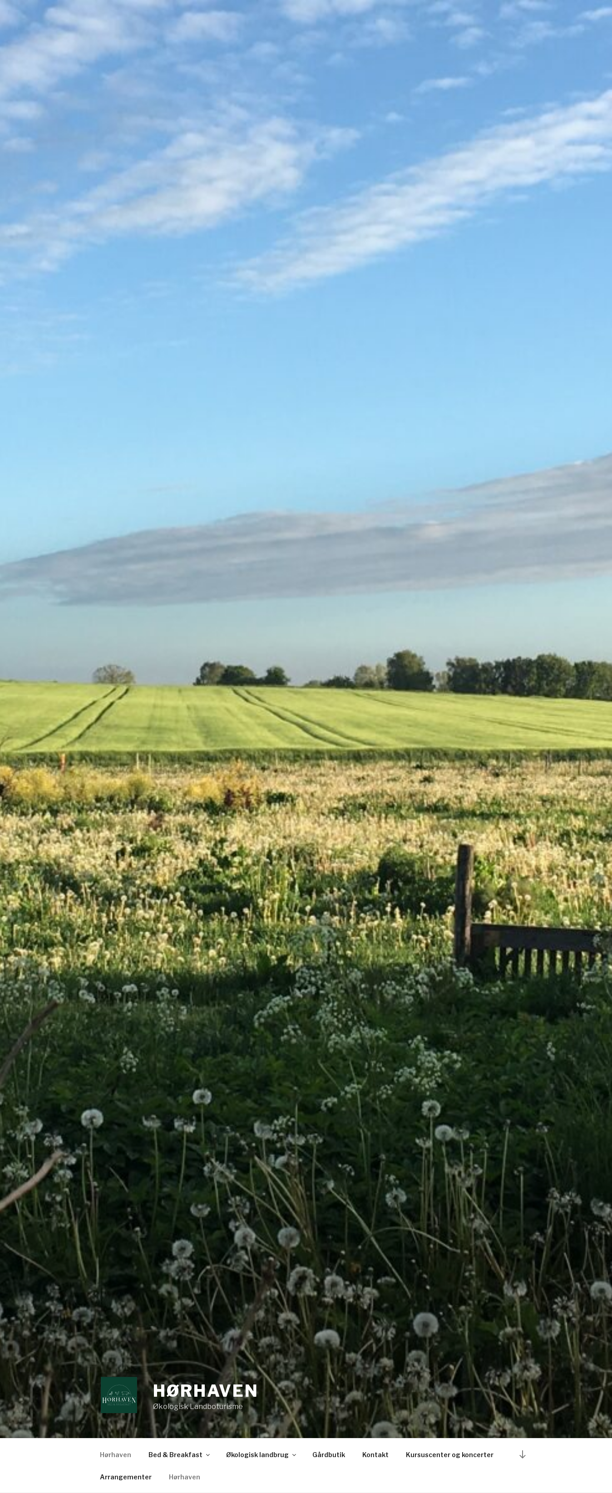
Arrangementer (126, 1477)
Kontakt (375, 1454)
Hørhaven (206, 1391)
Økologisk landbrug (261, 1454)
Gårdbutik (328, 1454)
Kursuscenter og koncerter (450, 1454)
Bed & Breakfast (179, 1454)
